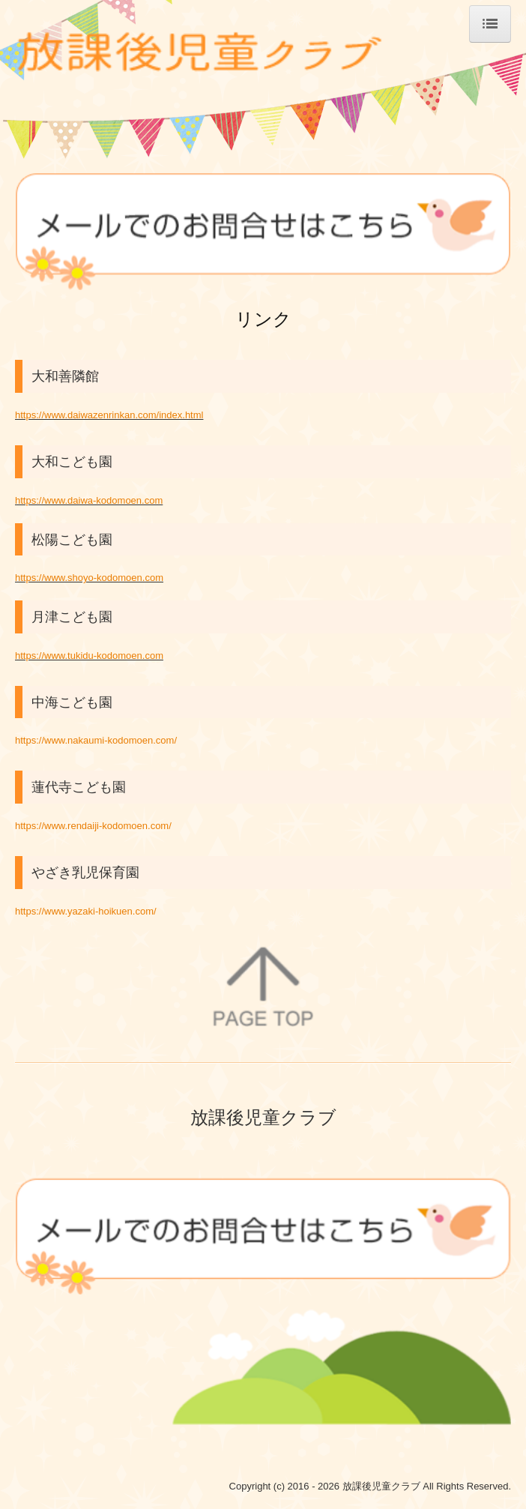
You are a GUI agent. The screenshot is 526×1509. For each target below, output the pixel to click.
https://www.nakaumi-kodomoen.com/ (96, 740)
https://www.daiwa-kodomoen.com (89, 500)
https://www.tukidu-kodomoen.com (89, 655)
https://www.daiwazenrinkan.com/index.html (109, 415)
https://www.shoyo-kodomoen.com (89, 577)
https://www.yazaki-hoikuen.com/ (86, 911)
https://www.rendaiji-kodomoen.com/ (93, 825)
